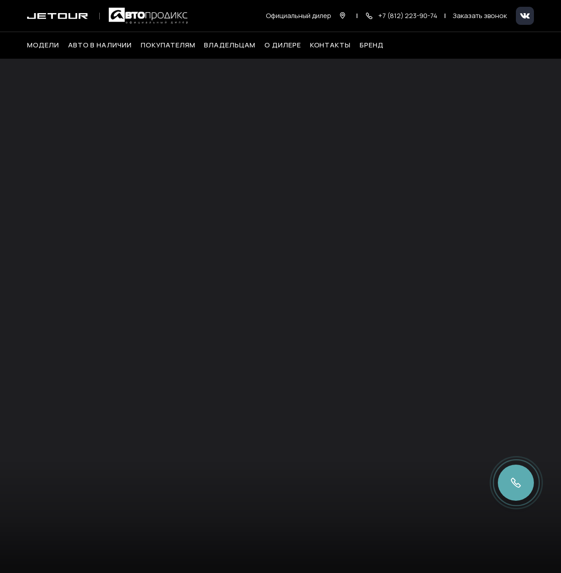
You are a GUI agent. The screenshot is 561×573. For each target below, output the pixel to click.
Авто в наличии (100, 45)
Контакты (330, 45)
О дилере (282, 45)
